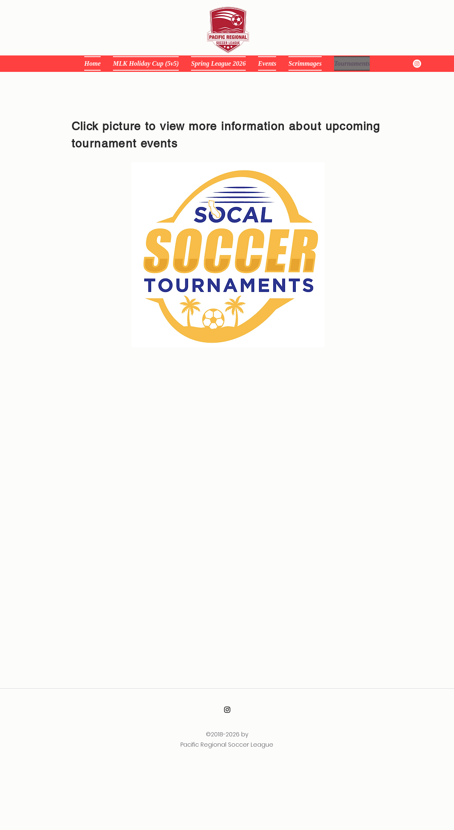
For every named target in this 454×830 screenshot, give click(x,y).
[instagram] (417, 64)
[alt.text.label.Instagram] (227, 710)
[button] (267, 63)
